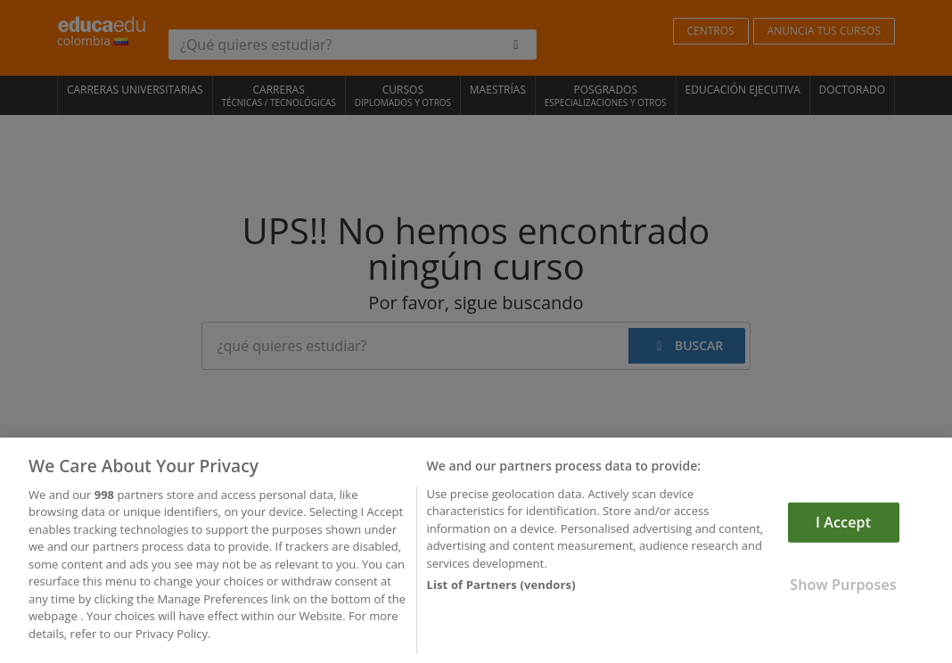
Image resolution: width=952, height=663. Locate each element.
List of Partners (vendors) (500, 589)
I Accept (843, 526)
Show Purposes (843, 588)
